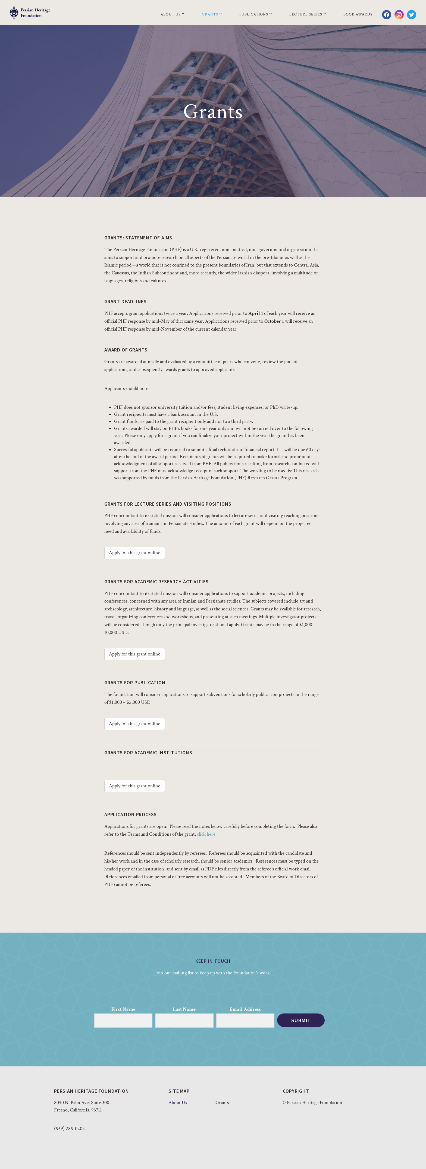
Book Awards (357, 14)
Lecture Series (305, 14)
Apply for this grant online (134, 553)
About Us (171, 14)
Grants (210, 14)
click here (206, 834)
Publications (253, 14)
